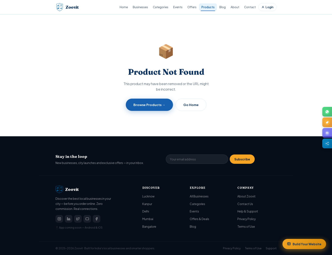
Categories (160, 7)
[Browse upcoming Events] (327, 133)
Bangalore (149, 226)
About (235, 7)
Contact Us (245, 204)
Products (207, 7)
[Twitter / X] (78, 219)
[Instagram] (59, 219)
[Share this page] (327, 143)
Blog (222, 7)
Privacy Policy (246, 219)
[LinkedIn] (68, 219)
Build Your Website (304, 244)
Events (178, 7)
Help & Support (247, 211)
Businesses (140, 7)
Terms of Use (246, 226)
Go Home (191, 105)
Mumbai (147, 219)
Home (124, 7)
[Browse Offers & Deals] (327, 122)
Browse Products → (149, 105)
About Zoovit (246, 196)
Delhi (145, 211)
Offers (191, 7)
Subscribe (242, 159)
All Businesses (199, 196)
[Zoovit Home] (67, 7)
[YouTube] (87, 219)
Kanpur (147, 204)
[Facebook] (96, 219)
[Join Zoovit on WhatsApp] (327, 112)
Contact (250, 7)
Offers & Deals (199, 219)
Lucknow (148, 196)
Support (271, 248)
